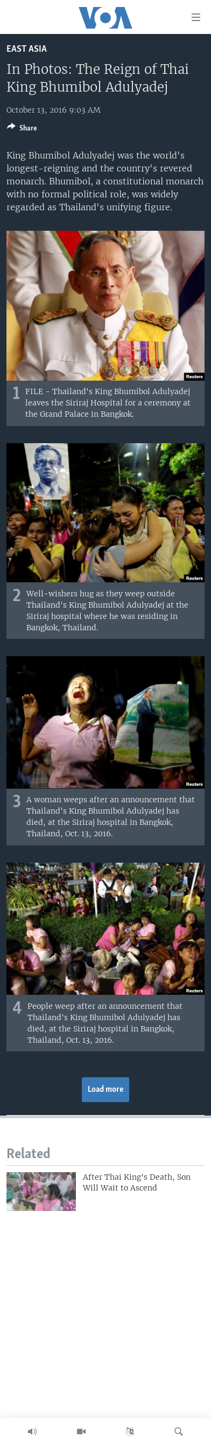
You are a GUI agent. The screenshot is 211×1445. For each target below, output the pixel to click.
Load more (106, 1089)
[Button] (22, 130)
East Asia (26, 49)
